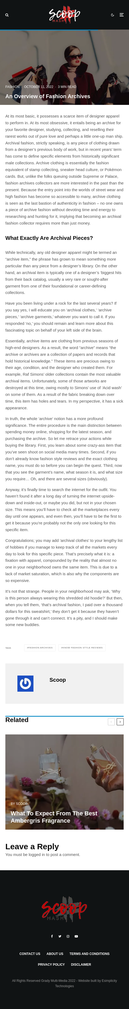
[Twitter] (60, 936)
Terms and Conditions (90, 954)
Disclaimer (81, 965)
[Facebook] (52, 936)
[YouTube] (76, 936)
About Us (55, 954)
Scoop (58, 680)
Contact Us (30, 954)
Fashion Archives (40, 647)
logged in (37, 854)
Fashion (12, 87)
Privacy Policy (51, 965)
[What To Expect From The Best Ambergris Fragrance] (64, 784)
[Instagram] (68, 936)
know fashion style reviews (83, 647)
